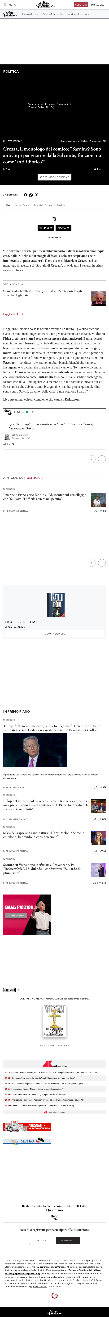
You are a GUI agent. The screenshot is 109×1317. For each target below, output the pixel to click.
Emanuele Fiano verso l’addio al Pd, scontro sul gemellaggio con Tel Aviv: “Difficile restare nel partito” (44, 496)
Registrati (67, 1240)
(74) (102, 819)
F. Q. (6, 169)
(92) (102, 883)
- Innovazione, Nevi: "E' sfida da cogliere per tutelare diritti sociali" (35, 1094)
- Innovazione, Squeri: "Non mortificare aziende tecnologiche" (34, 1089)
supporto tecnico (38, 1286)
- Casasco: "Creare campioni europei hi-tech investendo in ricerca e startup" (40, 1105)
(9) (103, 851)
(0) (103, 511)
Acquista (54, 633)
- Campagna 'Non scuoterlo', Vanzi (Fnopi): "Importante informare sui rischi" (40, 1078)
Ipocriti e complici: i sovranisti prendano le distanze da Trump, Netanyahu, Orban (50, 426)
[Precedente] (92, 459)
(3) (11, 444)
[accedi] (98, 5)
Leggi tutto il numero (54, 1045)
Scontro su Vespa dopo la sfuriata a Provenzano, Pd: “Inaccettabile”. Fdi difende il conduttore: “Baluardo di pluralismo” (42, 868)
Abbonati (81, 4)
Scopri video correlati (54, 177)
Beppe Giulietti (20, 435)
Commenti (10, 195)
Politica (11, 71)
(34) (102, 169)
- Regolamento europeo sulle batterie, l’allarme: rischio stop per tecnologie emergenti (44, 1084)
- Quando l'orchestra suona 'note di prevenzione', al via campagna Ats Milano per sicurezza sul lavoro (51, 1073)
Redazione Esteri (14, 787)
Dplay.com (72, 399)
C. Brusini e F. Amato (15, 819)
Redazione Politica (15, 511)
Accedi (41, 1240)
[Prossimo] (102, 459)
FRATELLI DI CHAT (21, 621)
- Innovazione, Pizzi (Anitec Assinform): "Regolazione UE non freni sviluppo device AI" (44, 1100)
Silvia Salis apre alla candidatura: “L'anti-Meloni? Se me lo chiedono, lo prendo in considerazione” (43, 834)
